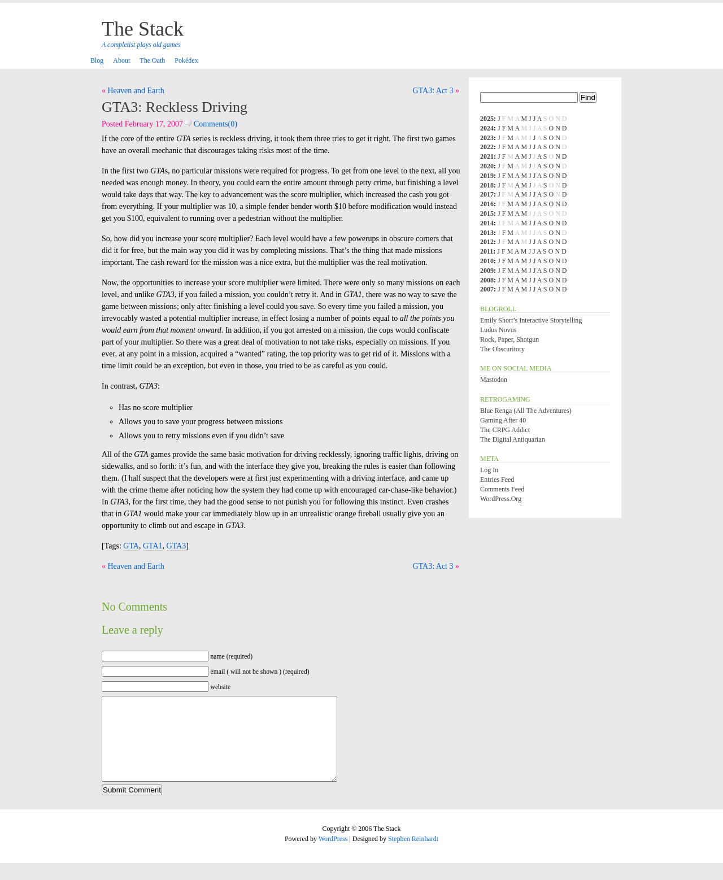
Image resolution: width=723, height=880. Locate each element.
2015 (487, 213)
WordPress (333, 856)
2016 (487, 204)
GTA (131, 546)
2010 (487, 261)
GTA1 (153, 546)
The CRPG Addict (505, 430)
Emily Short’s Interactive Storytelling (531, 320)
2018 (487, 185)
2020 (487, 166)
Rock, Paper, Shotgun (509, 339)
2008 (487, 280)
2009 (487, 271)
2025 (487, 119)
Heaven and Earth (136, 90)
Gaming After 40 (503, 420)
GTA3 (176, 546)
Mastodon (493, 380)
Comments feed (502, 489)
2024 (487, 128)
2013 (487, 233)
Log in (489, 470)
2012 (487, 242)
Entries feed (497, 479)
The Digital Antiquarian (512, 439)
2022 (487, 147)
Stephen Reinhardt (413, 856)
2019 (487, 176)
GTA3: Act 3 (433, 90)
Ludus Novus (498, 330)
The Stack (143, 29)
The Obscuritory (502, 349)
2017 (487, 194)
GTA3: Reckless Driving (174, 107)
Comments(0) (211, 124)
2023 (487, 138)
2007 (487, 289)
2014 (487, 223)
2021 (487, 156)
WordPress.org (500, 499)
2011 (486, 251)
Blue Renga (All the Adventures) (526, 411)
